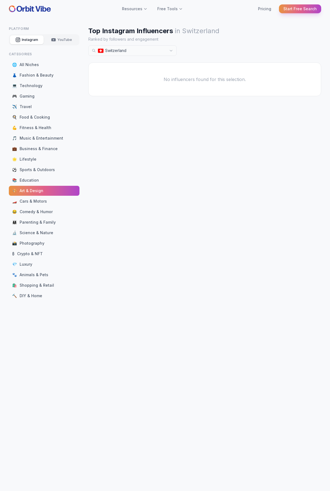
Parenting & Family (34, 222)
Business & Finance (35, 149)
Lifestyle (24, 159)
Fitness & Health (31, 127)
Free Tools (170, 8)
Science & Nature (32, 233)
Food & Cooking (31, 117)
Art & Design (27, 191)
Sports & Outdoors (33, 170)
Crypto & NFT (27, 254)
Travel (22, 106)
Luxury (22, 264)
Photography (28, 243)
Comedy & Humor (32, 212)
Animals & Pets (30, 275)
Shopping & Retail (33, 285)
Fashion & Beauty (33, 75)
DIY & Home (27, 296)
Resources (134, 8)
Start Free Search (300, 8)
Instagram (27, 40)
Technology (27, 85)
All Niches (25, 64)
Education (25, 180)
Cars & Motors (29, 201)
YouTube (61, 40)
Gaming (23, 96)
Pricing (264, 8)
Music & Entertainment (37, 138)
